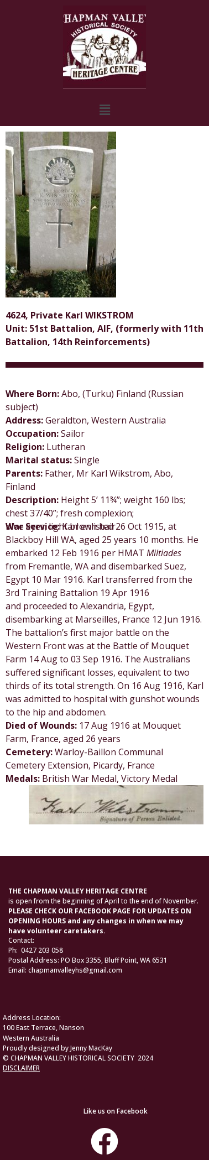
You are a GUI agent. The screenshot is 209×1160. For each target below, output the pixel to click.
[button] (104, 110)
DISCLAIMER (21, 1068)
